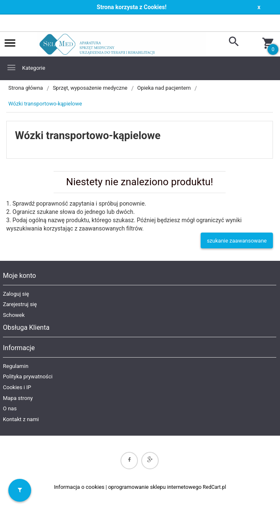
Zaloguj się (16, 294)
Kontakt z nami (21, 419)
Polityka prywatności (27, 376)
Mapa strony (18, 398)
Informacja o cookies (79, 487)
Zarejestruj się (20, 304)
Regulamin (15, 366)
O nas (10, 408)
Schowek (14, 315)
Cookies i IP (17, 387)
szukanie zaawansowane (237, 241)
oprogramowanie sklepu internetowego (154, 487)
